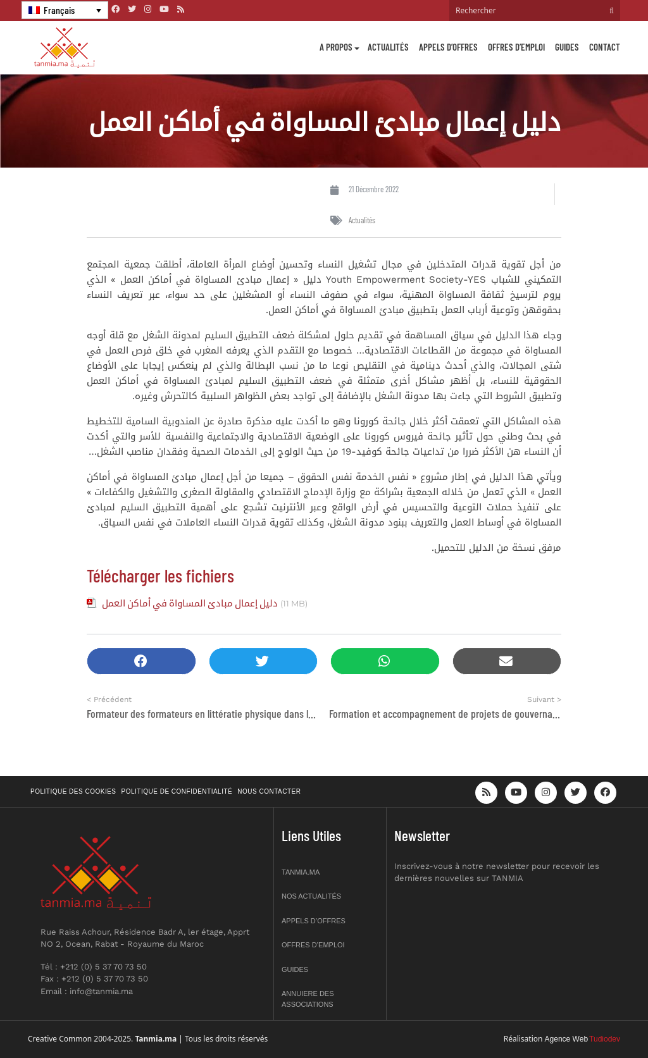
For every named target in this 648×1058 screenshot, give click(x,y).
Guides (567, 46)
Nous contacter (269, 791)
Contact (604, 46)
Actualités (388, 46)
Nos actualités (311, 896)
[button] (141, 661)
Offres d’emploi (516, 46)
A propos (336, 46)
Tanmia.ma (301, 872)
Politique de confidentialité (177, 791)
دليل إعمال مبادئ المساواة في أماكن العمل (190, 602)
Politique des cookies (73, 791)
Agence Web (567, 1039)
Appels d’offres (448, 46)
